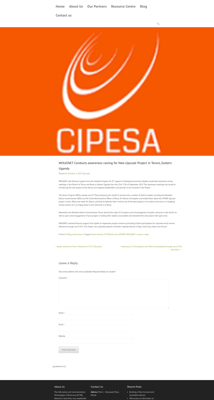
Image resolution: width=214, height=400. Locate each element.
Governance (77, 234)
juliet (87, 173)
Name (62, 313)
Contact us (64, 15)
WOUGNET (131, 234)
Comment (63, 278)
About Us (76, 6)
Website (62, 336)
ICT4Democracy (111, 234)
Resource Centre (123, 6)
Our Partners (97, 6)
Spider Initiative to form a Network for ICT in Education (78, 246)
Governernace (97, 234)
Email (61, 324)
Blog (143, 6)
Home (60, 6)
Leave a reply (143, 234)
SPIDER (122, 234)
